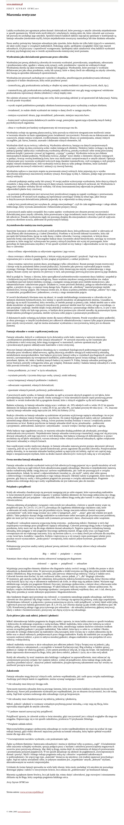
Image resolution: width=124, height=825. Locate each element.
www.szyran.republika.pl (31, 792)
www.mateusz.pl (15, 4)
